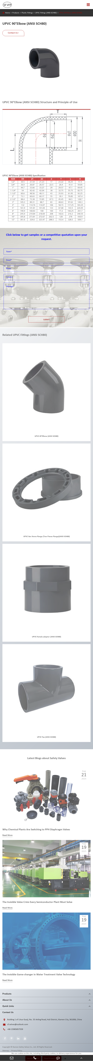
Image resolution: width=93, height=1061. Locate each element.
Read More (7, 836)
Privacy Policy (16, 1051)
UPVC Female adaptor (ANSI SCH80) (46, 638)
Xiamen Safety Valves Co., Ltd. (24, 1047)
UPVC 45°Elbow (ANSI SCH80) (46, 437)
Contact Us (7, 1012)
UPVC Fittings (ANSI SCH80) (46, 13)
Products (15, 13)
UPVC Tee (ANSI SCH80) (46, 738)
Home (7, 13)
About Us (7, 1000)
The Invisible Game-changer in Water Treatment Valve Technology (38, 975)
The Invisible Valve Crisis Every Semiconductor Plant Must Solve (37, 903)
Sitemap (5, 1051)
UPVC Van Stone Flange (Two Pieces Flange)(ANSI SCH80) (46, 538)
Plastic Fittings (27, 13)
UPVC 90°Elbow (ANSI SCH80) (70, 13)
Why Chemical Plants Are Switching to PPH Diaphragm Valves (36, 830)
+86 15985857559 (12, 1029)
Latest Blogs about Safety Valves (46, 759)
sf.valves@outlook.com (15, 1024)
